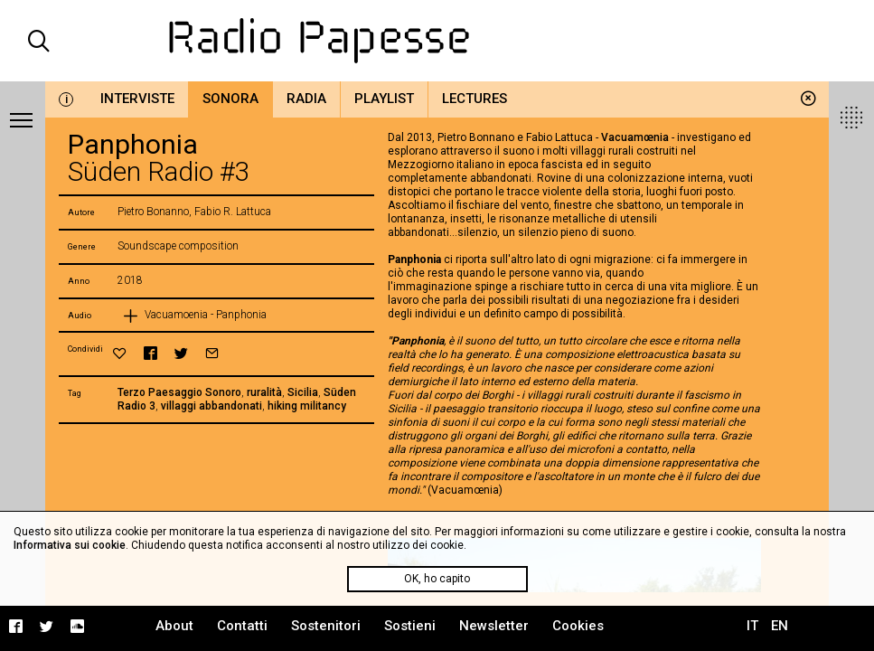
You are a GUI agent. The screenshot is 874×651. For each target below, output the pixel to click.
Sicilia (302, 392)
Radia (306, 98)
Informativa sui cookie (70, 545)
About (174, 626)
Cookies (578, 626)
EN (779, 626)
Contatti (242, 626)
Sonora (230, 98)
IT (752, 626)
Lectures (474, 98)
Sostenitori (326, 626)
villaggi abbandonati (211, 406)
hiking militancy (307, 406)
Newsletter (494, 626)
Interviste (137, 98)
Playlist (384, 98)
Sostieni (410, 626)
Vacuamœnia (635, 137)
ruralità (264, 392)
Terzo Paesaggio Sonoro (179, 392)
